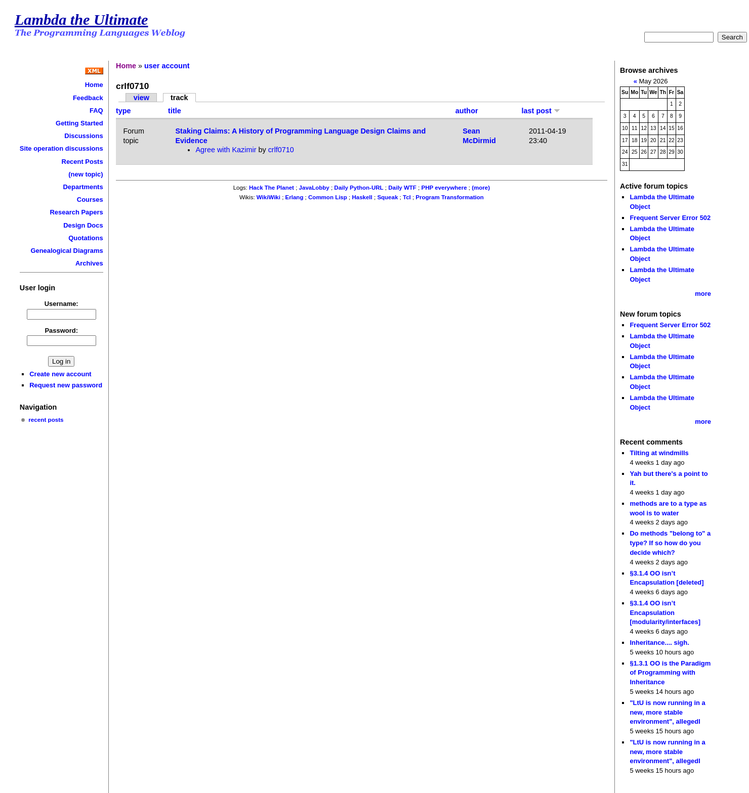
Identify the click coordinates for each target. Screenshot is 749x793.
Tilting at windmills (659, 453)
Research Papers (76, 212)
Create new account (60, 374)
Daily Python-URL (358, 188)
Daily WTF (402, 188)
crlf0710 (281, 150)
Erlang (294, 197)
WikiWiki (268, 197)
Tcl (407, 197)
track (179, 98)
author (466, 111)
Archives (89, 263)
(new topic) (85, 174)
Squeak (387, 197)
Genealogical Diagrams (66, 250)
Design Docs (83, 225)
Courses (90, 199)
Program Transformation (449, 197)
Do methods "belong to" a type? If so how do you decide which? (670, 543)
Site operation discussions (61, 148)
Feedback (88, 98)
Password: (61, 330)
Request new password (65, 385)
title (174, 111)
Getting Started (79, 123)
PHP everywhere (444, 188)
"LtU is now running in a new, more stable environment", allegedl (667, 712)
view (141, 98)
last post (541, 111)
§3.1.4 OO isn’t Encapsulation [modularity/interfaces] (665, 612)
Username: (61, 303)
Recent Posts (82, 161)
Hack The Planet (271, 188)
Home (94, 85)
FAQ (96, 110)
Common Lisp (327, 197)
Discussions (83, 136)
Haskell (362, 197)
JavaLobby (314, 188)
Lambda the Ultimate (81, 19)
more (703, 293)
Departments (83, 187)
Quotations (85, 238)
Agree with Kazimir (225, 150)
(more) (481, 188)
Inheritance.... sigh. (659, 642)
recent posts (45, 419)
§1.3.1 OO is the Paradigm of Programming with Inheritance (670, 672)
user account (167, 66)
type (123, 111)
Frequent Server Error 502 (670, 218)
